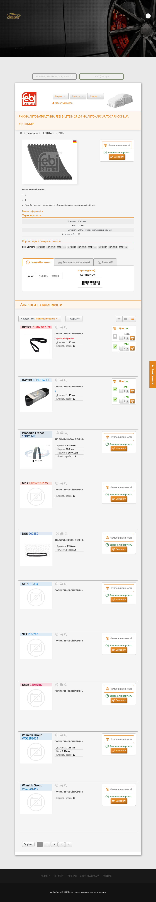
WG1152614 (32, 737)
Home (18, 48)
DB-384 (30, 584)
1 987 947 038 (37, 327)
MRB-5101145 (35, 483)
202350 (30, 533)
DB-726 (30, 634)
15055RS (32, 684)
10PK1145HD (36, 380)
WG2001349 (32, 787)
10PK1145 (33, 434)
